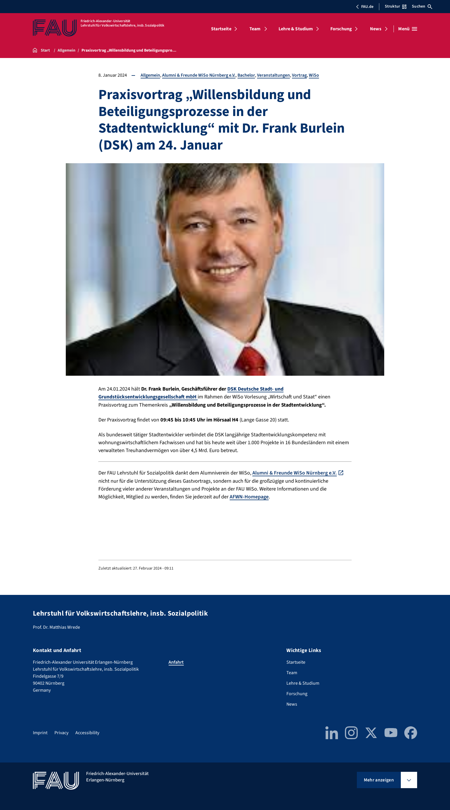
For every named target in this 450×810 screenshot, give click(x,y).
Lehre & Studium (296, 29)
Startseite (221, 29)
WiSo (315, 75)
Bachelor (247, 75)
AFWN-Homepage (249, 496)
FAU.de (365, 7)
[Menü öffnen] (407, 28)
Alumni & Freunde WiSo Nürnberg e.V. (199, 75)
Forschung (341, 29)
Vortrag (300, 75)
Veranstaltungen (274, 75)
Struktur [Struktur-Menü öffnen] (395, 6)
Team (255, 29)
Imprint (40, 732)
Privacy (61, 732)
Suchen (422, 6)
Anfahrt (176, 661)
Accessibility (87, 732)
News (375, 29)
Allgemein (150, 75)
